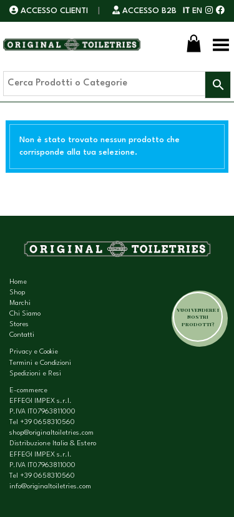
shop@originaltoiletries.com (51, 433)
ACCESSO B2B (144, 11)
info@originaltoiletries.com (50, 486)
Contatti (21, 335)
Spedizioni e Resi (35, 373)
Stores (19, 324)
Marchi (20, 303)
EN (197, 11)
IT (186, 11)
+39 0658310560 (47, 422)
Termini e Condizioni (40, 363)
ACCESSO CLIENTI (49, 11)
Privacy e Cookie (33, 352)
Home (18, 282)
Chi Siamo (25, 314)
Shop (17, 292)
